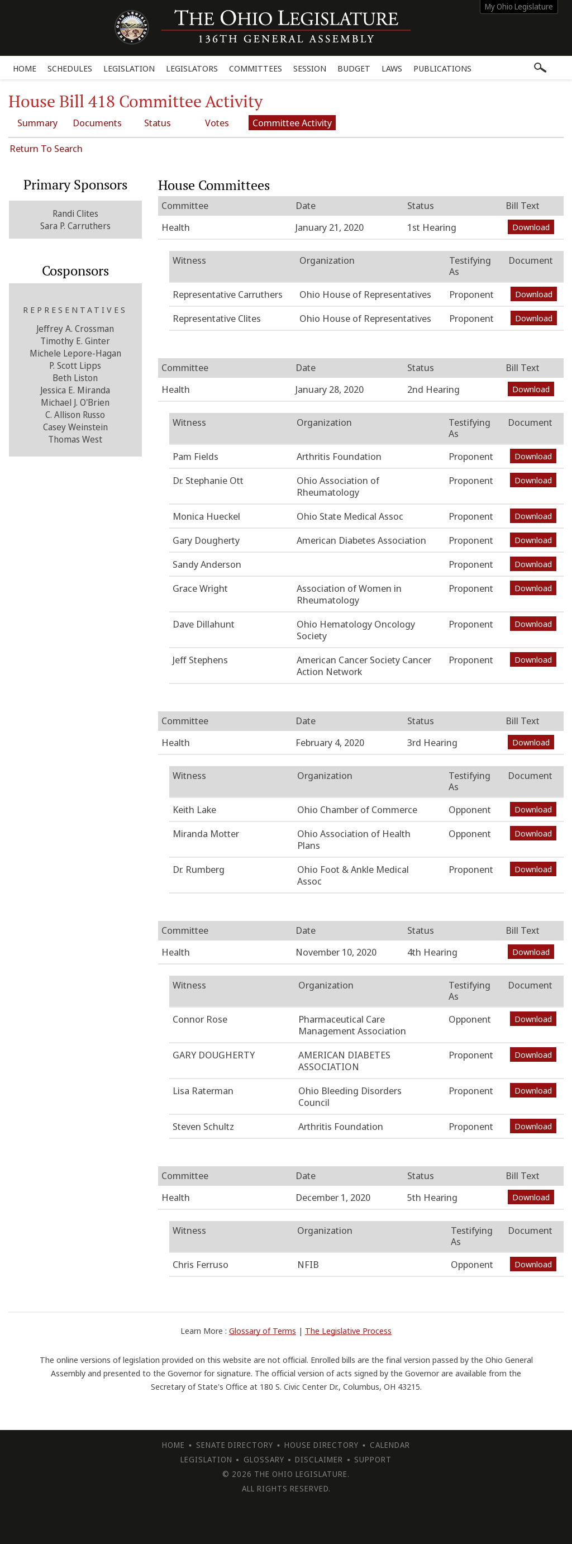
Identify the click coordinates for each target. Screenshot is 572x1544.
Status (158, 122)
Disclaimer (319, 1459)
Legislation (129, 68)
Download (531, 226)
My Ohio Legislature (519, 6)
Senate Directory (234, 1445)
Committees (255, 68)
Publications (442, 68)
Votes (218, 122)
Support (373, 1459)
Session (309, 68)
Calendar (390, 1445)
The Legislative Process (348, 1330)
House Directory (321, 1445)
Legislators (192, 68)
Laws (392, 68)
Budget (353, 68)
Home (24, 68)
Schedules (69, 68)
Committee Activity (293, 122)
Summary (37, 122)
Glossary (264, 1459)
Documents (97, 122)
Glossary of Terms (262, 1330)
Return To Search (46, 148)
